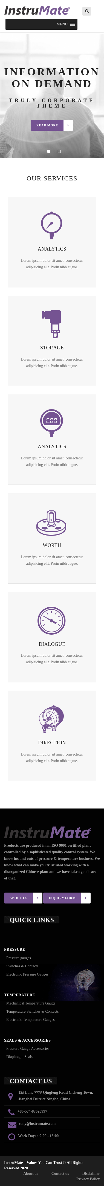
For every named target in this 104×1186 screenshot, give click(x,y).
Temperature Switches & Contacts (32, 1011)
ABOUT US (26, 898)
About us (30, 1174)
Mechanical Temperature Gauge (30, 1003)
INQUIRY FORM (70, 898)
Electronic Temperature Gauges (30, 1020)
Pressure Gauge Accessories (27, 1049)
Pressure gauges (18, 958)
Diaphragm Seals (19, 1057)
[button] (62, 24)
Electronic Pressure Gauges (27, 974)
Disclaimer (91, 1174)
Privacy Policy (88, 1179)
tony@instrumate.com (37, 1124)
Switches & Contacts (22, 966)
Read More (54, 125)
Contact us (60, 1174)
